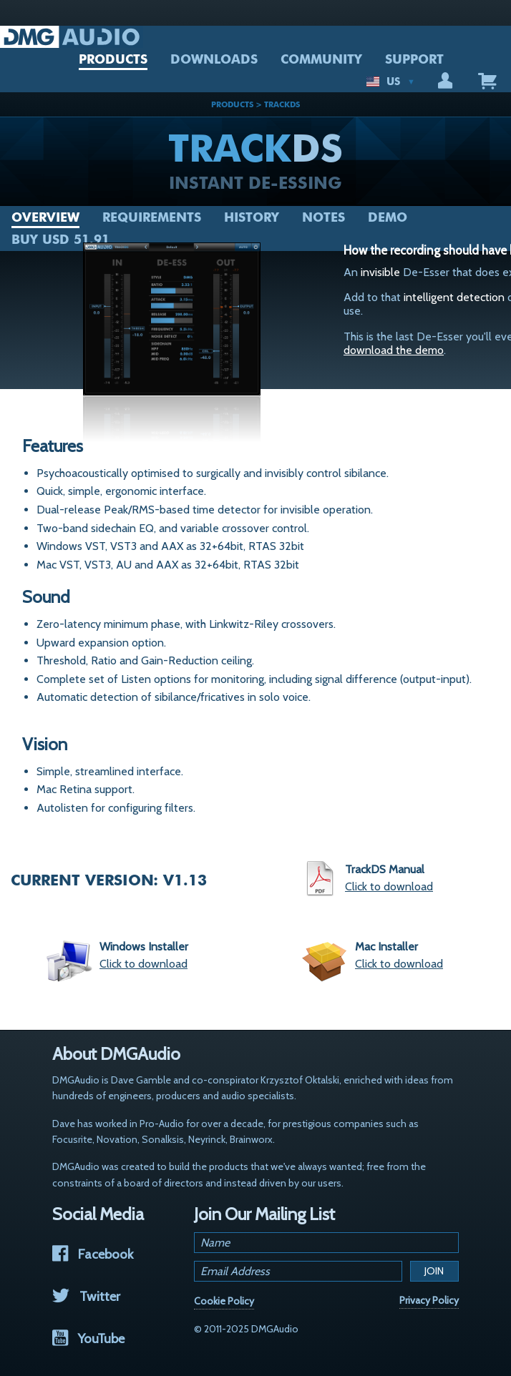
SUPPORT (414, 59)
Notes (323, 217)
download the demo (394, 350)
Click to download (389, 886)
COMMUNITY (321, 59)
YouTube (88, 1338)
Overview (45, 217)
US (390, 81)
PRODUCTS (113, 59)
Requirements (151, 217)
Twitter (86, 1296)
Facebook (92, 1254)
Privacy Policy (429, 1300)
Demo (387, 217)
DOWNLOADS (214, 59)
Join (434, 1270)
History (251, 217)
